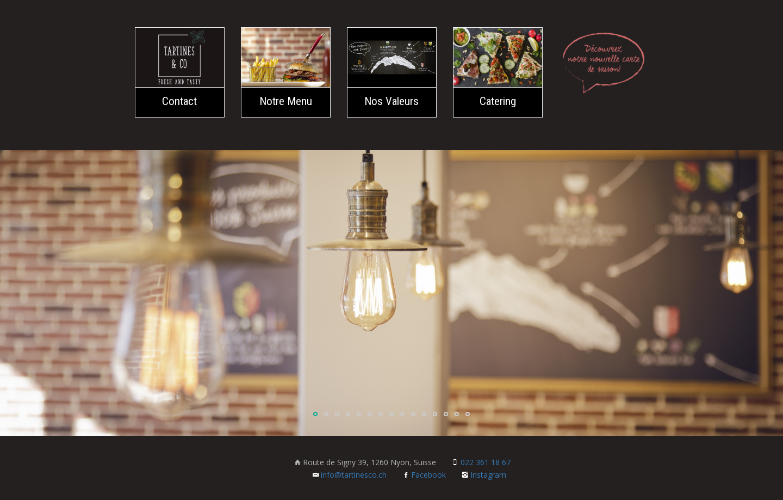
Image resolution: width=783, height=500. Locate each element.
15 (467, 414)
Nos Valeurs (391, 101)
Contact (179, 101)
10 (413, 414)
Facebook (424, 475)
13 (446, 414)
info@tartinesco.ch (349, 475)
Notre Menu (285, 101)
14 (457, 414)
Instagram (484, 475)
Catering (498, 101)
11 (424, 414)
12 (435, 414)
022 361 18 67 (481, 462)
